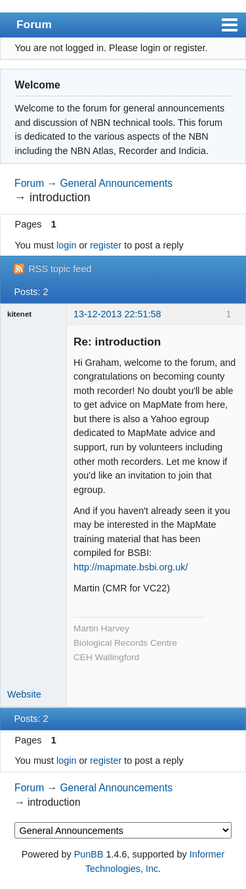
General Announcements (116, 183)
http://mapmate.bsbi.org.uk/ (130, 567)
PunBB (89, 854)
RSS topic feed (59, 269)
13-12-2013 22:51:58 (117, 314)
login (66, 245)
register (105, 245)
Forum (34, 24)
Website (24, 694)
